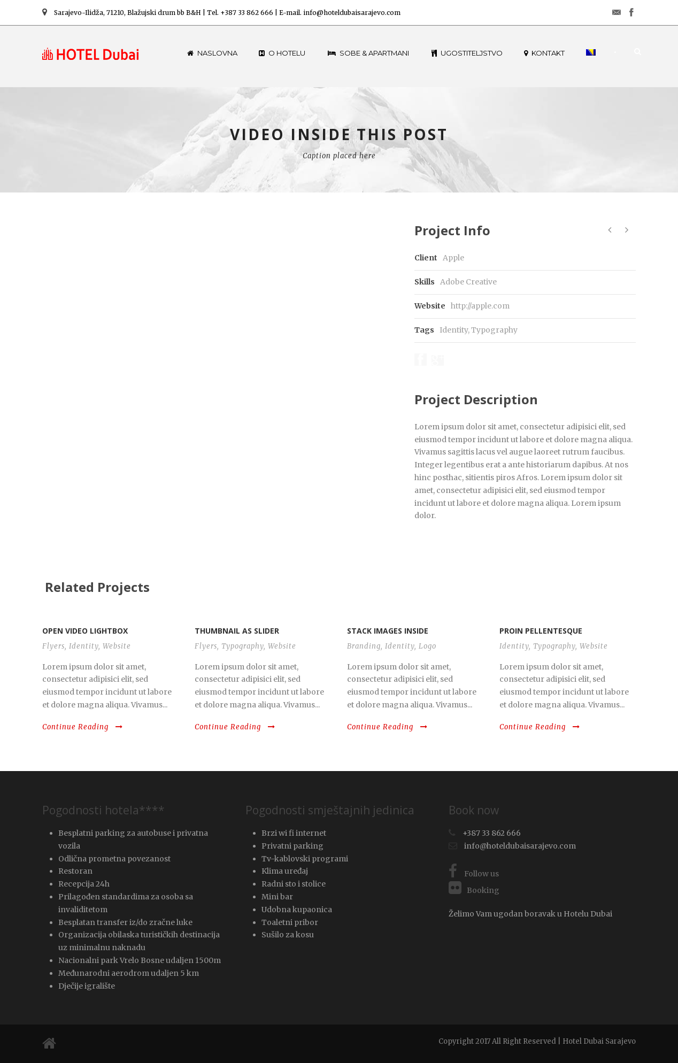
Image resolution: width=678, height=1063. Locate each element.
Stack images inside (387, 631)
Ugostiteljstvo (467, 53)
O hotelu (282, 53)
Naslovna (212, 53)
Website (117, 646)
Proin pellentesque (540, 631)
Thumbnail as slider (237, 631)
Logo (427, 646)
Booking (474, 890)
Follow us (474, 874)
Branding (364, 646)
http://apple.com (480, 306)
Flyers (53, 646)
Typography (494, 330)
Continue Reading (82, 726)
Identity (454, 330)
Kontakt (544, 53)
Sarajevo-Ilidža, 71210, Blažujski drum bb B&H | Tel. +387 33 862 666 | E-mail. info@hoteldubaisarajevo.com (221, 13)
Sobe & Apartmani (368, 53)
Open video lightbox (85, 631)
